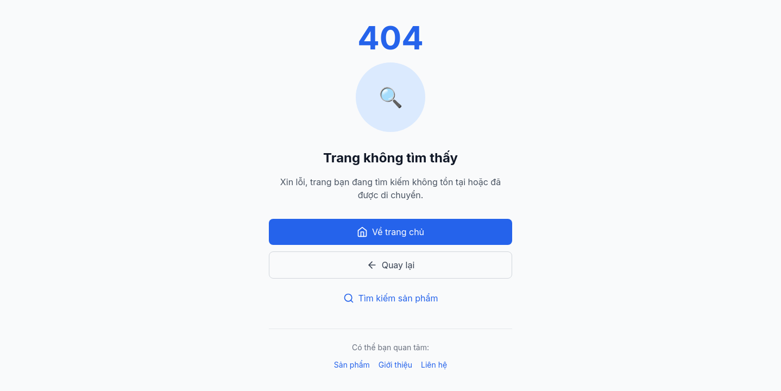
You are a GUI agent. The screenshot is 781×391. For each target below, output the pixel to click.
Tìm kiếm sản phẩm (390, 298)
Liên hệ (434, 364)
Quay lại (391, 265)
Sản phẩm (352, 364)
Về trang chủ (390, 231)
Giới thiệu (395, 364)
